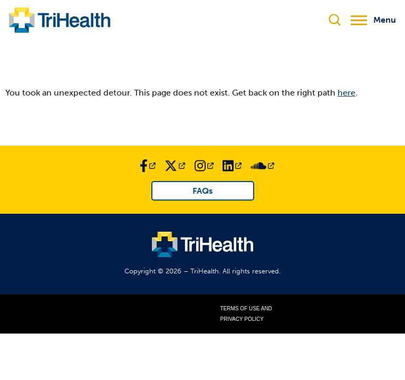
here (346, 93)
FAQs (202, 191)
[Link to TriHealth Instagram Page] (204, 165)
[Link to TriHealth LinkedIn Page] (232, 165)
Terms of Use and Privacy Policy (246, 314)
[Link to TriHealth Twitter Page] (175, 165)
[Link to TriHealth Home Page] (59, 20)
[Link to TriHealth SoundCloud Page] (262, 165)
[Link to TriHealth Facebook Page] (148, 165)
